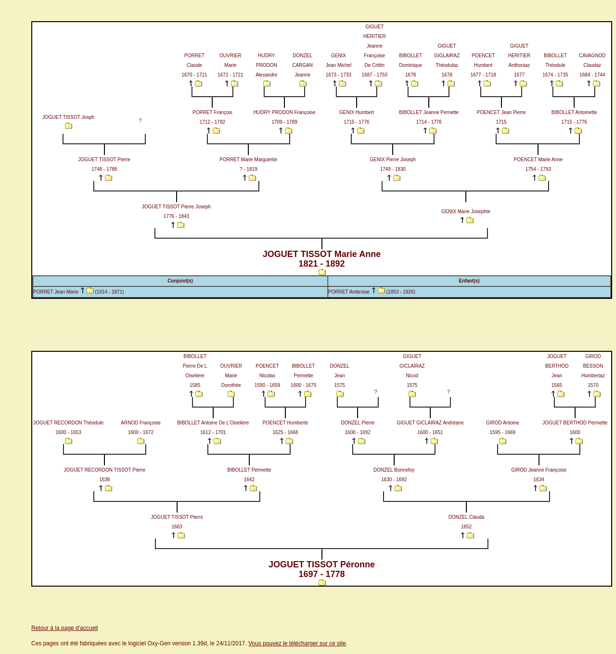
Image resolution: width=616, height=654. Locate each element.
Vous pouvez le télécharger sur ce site (297, 643)
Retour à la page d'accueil (64, 628)
